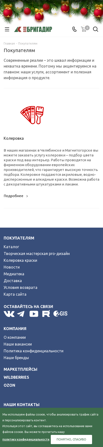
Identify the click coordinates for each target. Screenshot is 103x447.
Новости (12, 267)
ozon (9, 385)
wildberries (16, 377)
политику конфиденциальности (25, 439)
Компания (15, 328)
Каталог (11, 247)
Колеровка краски (20, 260)
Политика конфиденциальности (33, 351)
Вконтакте (9, 314)
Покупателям (19, 238)
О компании (15, 337)
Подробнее (16, 196)
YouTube (34, 314)
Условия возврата (20, 287)
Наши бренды (16, 357)
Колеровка (14, 138)
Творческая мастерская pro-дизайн (37, 253)
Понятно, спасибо (71, 439)
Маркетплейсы (20, 369)
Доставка (13, 280)
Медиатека (14, 274)
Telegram (22, 314)
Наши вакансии (18, 344)
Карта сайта (15, 294)
